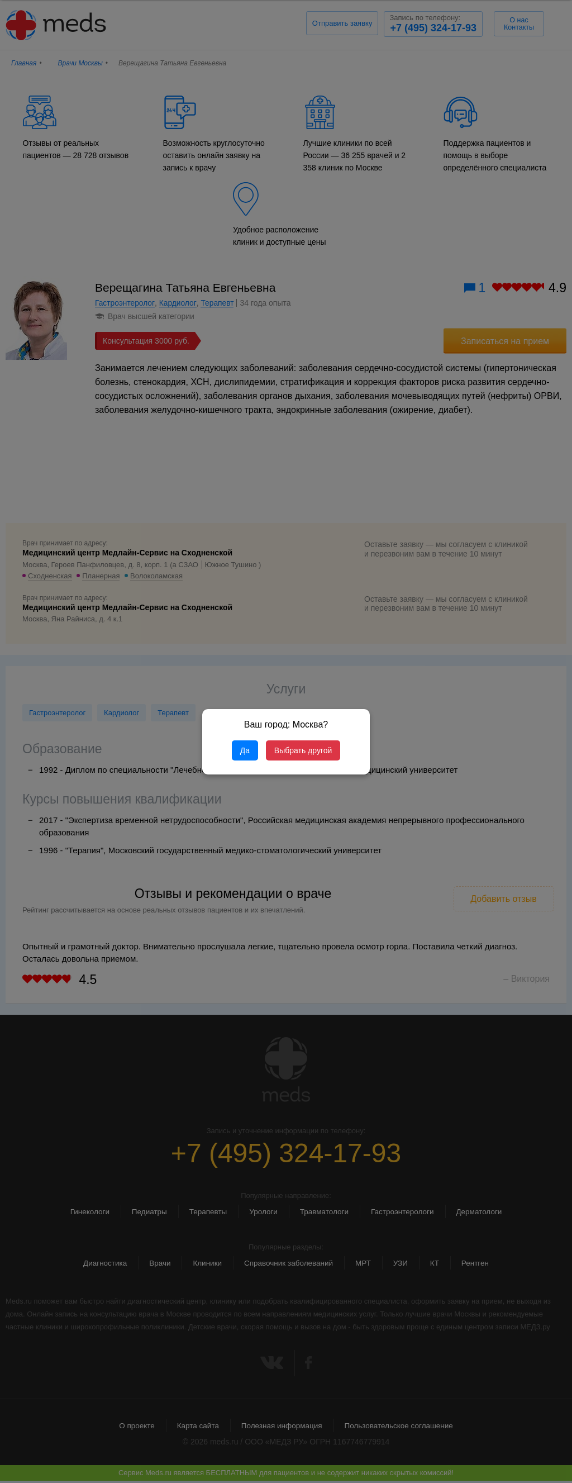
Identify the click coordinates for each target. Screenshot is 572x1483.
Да (245, 750)
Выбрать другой (303, 750)
